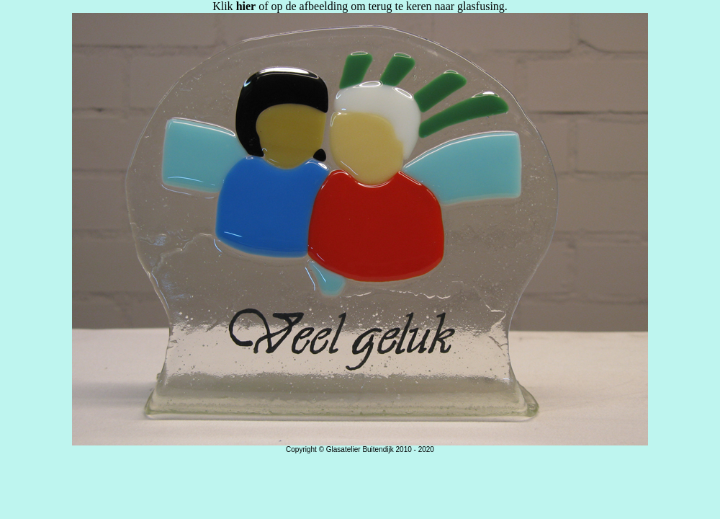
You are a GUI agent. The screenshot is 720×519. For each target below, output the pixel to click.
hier (246, 6)
